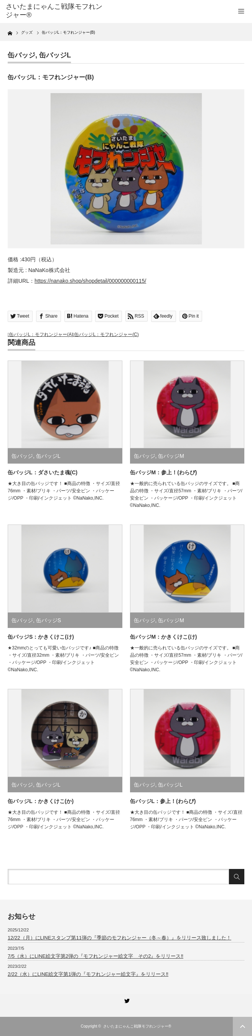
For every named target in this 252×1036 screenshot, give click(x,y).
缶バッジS (48, 620)
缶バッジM (171, 456)
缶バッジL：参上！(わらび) (163, 801)
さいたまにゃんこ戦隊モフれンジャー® (54, 11)
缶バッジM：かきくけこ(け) (163, 637)
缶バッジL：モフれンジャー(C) (106, 334)
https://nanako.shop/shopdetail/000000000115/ (90, 281)
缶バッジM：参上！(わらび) (163, 472)
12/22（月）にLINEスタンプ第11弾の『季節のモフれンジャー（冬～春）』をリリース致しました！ (119, 938)
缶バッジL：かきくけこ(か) (41, 801)
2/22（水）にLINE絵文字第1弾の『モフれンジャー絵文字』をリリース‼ (88, 974)
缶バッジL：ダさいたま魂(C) (42, 472)
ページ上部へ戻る (242, 1026)
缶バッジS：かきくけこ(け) (41, 637)
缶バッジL (55, 55)
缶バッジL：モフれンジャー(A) (41, 334)
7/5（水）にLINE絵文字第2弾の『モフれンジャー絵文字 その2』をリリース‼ (95, 956)
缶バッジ (21, 55)
